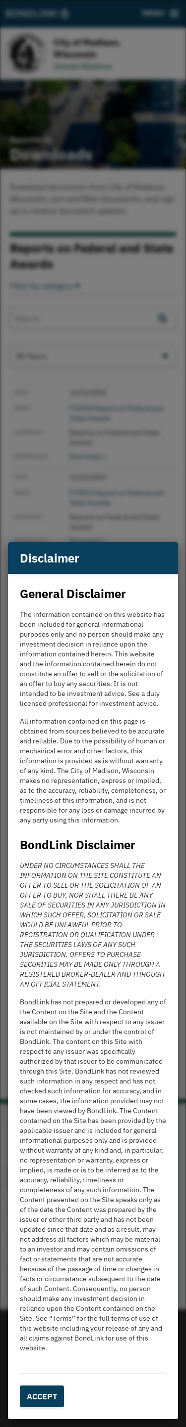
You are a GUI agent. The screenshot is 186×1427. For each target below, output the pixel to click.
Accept (42, 1396)
